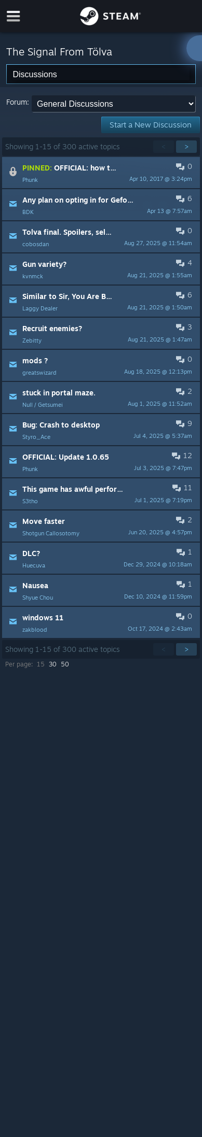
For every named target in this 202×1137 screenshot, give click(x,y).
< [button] (163, 146)
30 (53, 664)
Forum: (17, 101)
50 (65, 664)
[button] (101, 172)
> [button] (186, 146)
